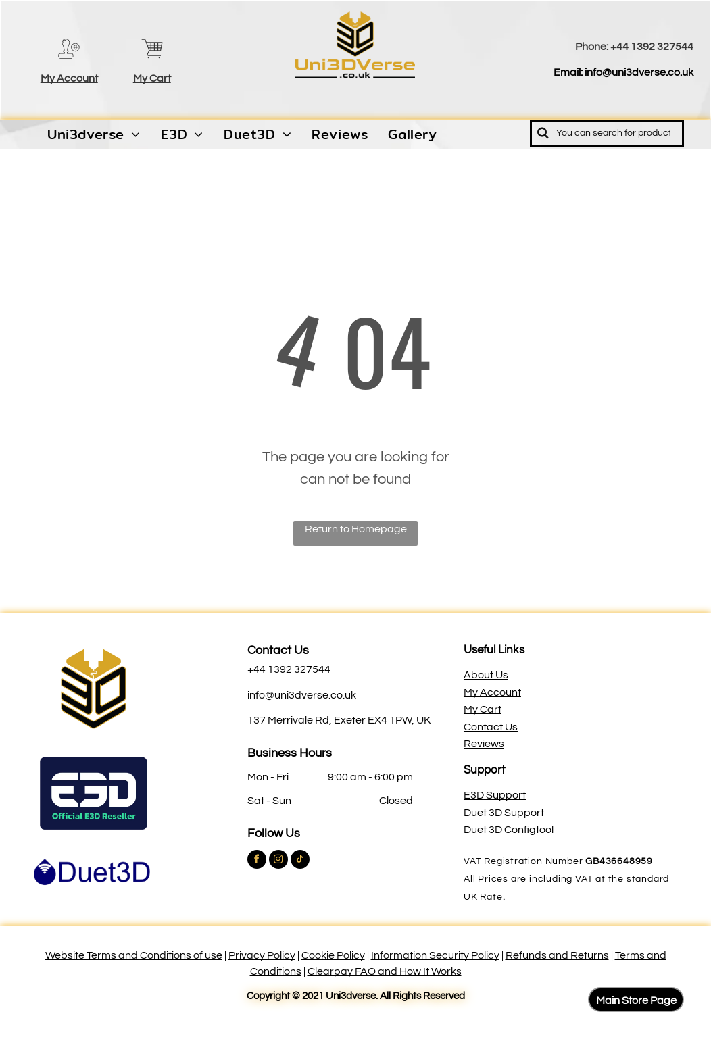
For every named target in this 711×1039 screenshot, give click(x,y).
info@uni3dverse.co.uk (639, 72)
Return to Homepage (356, 529)
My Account (69, 78)
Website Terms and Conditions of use (133, 955)
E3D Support (495, 795)
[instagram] (278, 861)
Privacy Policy (261, 955)
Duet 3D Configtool (509, 829)
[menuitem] (94, 134)
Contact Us (278, 650)
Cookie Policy (333, 955)
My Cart (152, 78)
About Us (486, 674)
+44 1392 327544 (651, 46)
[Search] (607, 133)
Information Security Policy (435, 955)
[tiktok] (300, 861)
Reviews (484, 743)
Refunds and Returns (557, 955)
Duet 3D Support (504, 812)
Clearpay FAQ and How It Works (385, 971)
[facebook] (256, 861)
